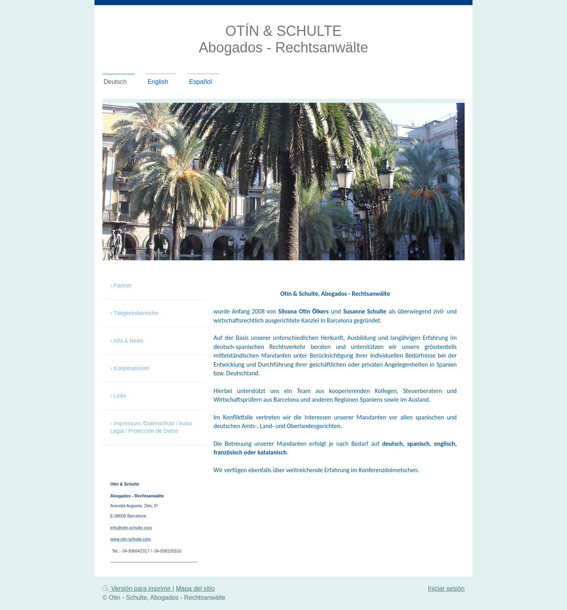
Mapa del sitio (195, 588)
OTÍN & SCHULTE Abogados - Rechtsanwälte (283, 39)
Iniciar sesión (446, 588)
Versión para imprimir (137, 588)
